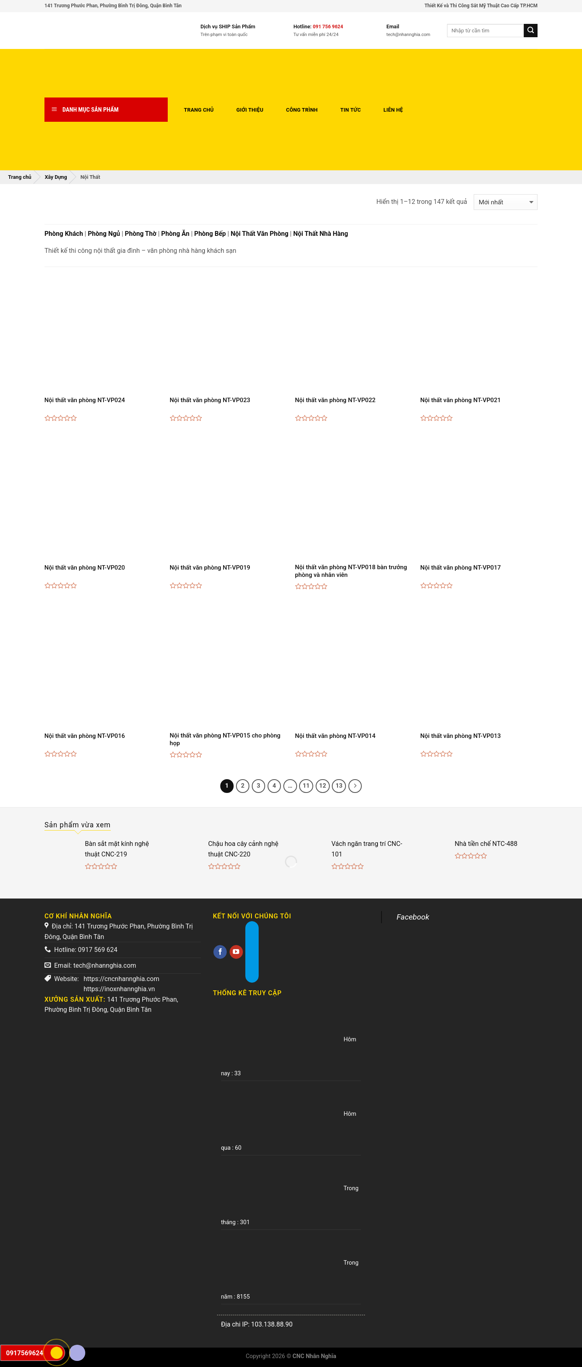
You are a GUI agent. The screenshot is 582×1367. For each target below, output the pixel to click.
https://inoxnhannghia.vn (119, 989)
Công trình (302, 110)
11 (306, 785)
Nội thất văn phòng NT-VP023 (210, 400)
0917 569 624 (98, 950)
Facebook (412, 917)
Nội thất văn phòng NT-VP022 (335, 400)
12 (322, 785)
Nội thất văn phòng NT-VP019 (210, 567)
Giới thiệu (250, 110)
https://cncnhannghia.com (122, 979)
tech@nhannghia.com (104, 965)
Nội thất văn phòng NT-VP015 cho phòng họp (225, 739)
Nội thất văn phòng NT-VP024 (84, 400)
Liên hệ (393, 110)
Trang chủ (199, 110)
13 (338, 785)
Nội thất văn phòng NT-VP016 (84, 736)
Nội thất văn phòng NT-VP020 (84, 567)
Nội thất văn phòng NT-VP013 (460, 736)
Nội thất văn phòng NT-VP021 (460, 400)
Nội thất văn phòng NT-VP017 (460, 567)
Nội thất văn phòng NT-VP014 (335, 736)
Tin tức (350, 110)
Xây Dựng (56, 177)
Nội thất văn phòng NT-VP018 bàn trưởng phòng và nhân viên (351, 571)
